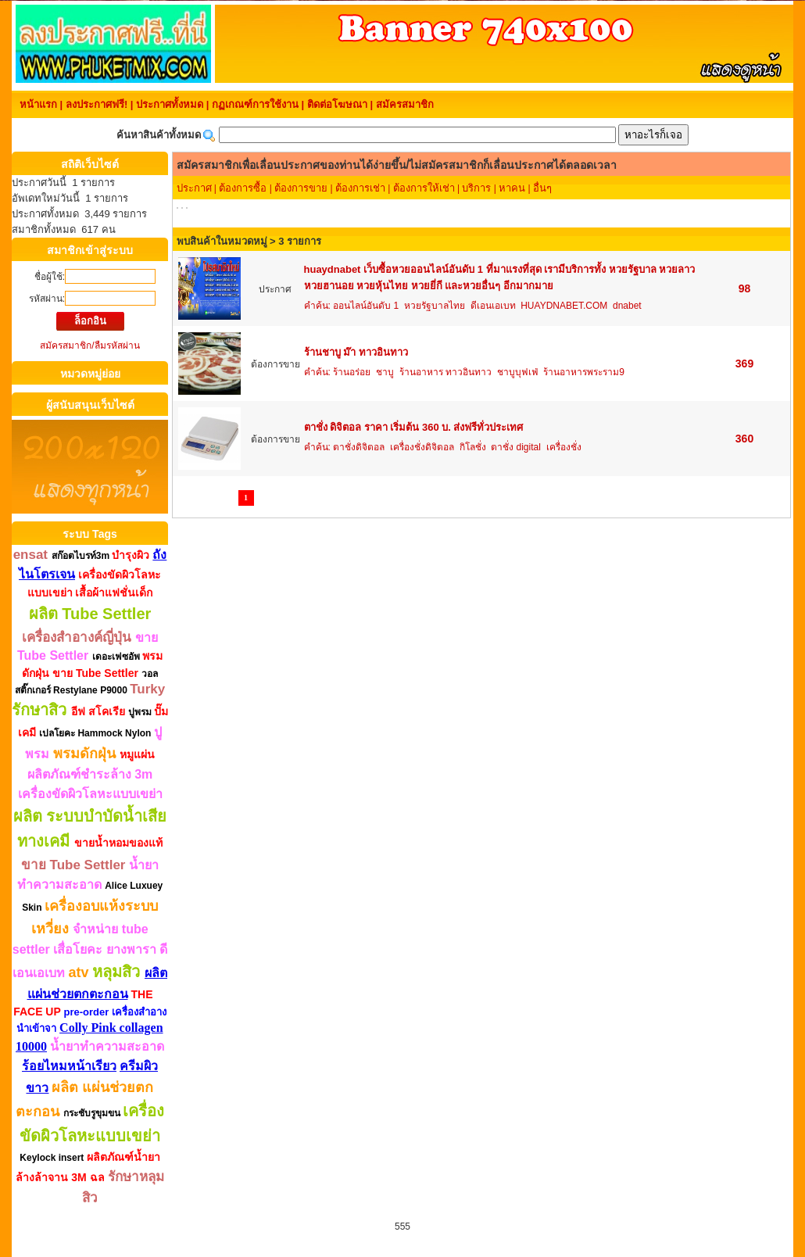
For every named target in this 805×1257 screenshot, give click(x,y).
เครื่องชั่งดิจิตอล (422, 447)
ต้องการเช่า (360, 188)
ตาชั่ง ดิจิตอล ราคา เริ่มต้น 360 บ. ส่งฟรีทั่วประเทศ (414, 427)
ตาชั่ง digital (516, 447)
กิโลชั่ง (473, 447)
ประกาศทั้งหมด (169, 104)
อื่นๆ (542, 188)
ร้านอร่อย (351, 372)
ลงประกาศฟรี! (96, 104)
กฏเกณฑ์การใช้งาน (255, 104)
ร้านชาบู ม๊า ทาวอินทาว (356, 352)
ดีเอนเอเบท (493, 305)
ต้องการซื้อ (243, 188)
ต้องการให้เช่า (424, 188)
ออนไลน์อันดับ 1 (366, 305)
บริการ (476, 188)
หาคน (512, 188)
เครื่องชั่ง (563, 447)
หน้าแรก (38, 104)
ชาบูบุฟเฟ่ (517, 372)
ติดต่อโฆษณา (337, 104)
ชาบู (385, 372)
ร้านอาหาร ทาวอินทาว (445, 372)
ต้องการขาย (300, 188)
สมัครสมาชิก (405, 104)
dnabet (627, 305)
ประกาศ (194, 188)
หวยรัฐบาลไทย (434, 305)
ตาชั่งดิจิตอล (359, 447)
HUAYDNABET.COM (564, 305)
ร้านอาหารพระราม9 (583, 372)
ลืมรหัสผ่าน (117, 345)
